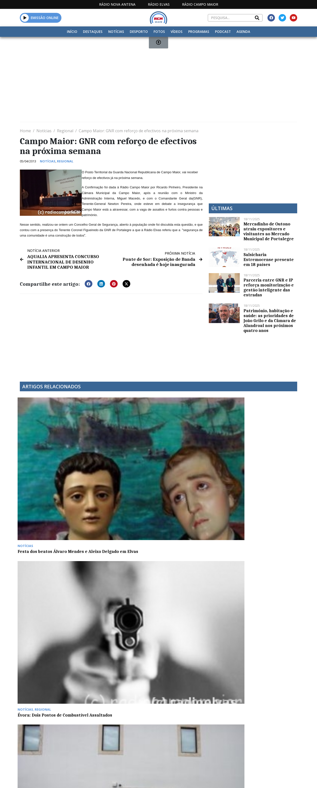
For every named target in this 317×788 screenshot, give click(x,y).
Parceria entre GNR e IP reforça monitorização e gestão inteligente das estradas (268, 287)
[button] (88, 282)
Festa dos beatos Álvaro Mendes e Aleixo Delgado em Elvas (49, 453)
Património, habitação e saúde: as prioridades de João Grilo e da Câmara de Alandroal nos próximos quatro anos (269, 320)
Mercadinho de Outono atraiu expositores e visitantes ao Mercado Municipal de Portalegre (268, 231)
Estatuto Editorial (131, 735)
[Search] (257, 17)
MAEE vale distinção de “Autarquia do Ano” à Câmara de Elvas (191, 453)
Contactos (211, 735)
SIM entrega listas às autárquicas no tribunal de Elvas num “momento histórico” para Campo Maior (262, 455)
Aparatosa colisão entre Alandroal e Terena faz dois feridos (48, 528)
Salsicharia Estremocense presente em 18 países (268, 259)
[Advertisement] (158, 81)
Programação (179, 735)
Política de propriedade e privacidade (255, 735)
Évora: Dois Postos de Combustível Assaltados (115, 451)
